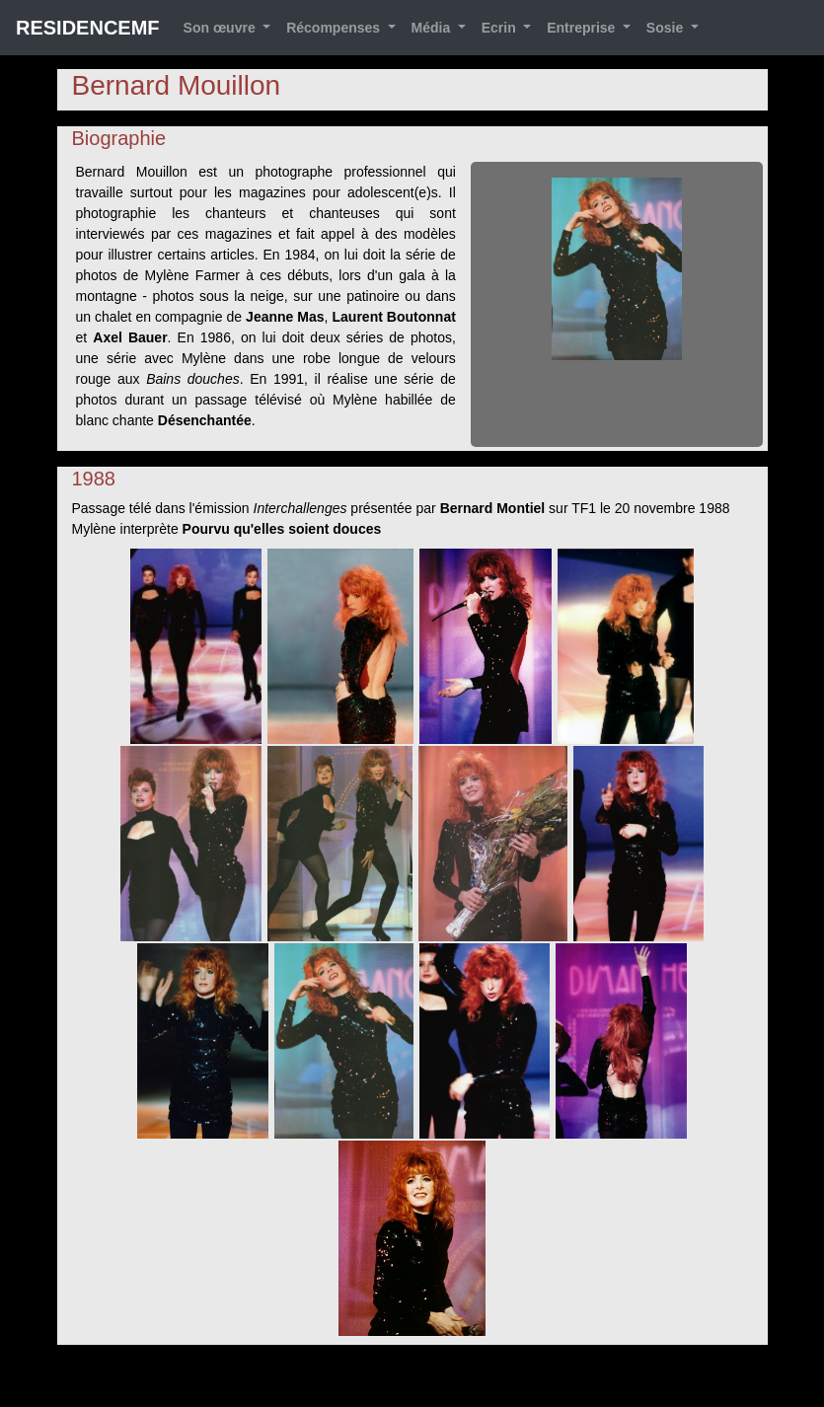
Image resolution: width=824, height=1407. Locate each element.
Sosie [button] (666, 28)
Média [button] (433, 28)
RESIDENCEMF (88, 27)
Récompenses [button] (335, 28)
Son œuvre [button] (222, 28)
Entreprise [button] (583, 28)
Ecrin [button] (501, 28)
